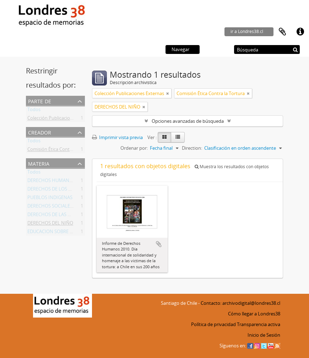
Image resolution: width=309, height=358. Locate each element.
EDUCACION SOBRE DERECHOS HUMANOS (72, 233)
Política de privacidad (213, 324)
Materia (38, 163)
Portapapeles (282, 32)
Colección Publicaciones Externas (62, 119)
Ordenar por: (134, 148)
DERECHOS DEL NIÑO (50, 224)
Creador (39, 132)
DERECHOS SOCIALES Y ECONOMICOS (67, 207)
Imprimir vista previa (117, 137)
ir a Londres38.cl (247, 31)
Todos (33, 111)
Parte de (39, 100)
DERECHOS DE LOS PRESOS (56, 190)
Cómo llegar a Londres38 (254, 313)
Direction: (192, 148)
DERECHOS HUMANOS (51, 181)
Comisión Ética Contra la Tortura (61, 150)
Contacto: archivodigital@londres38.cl (240, 303)
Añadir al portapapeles (158, 244)
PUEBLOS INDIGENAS (49, 198)
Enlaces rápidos (300, 32)
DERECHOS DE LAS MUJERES (56, 216)
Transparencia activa (258, 324)
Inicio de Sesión (264, 335)
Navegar (180, 49)
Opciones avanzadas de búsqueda (188, 121)
